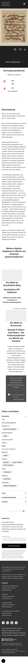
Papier (6, 455)
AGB (16, 651)
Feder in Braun (17, 462)
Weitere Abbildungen (13, 62)
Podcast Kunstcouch (8, 630)
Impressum (8, 649)
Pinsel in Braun (8, 465)
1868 (5, 436)
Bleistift (6, 462)
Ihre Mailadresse (6, 536)
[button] (23, 511)
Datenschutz (14, 649)
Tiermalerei (7, 472)
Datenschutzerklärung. (18, 557)
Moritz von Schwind (14, 74)
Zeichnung (7, 479)
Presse (3, 649)
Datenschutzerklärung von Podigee (16, 386)
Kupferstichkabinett (10, 485)
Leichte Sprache (21, 651)
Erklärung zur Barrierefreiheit (8, 652)
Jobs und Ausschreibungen (8, 651)
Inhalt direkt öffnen (19, 399)
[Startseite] (6, 6)
